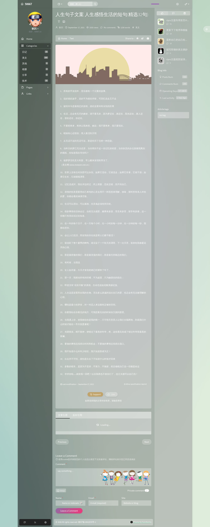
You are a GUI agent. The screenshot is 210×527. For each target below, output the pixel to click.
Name (59, 497)
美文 (35, 57)
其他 (35, 63)
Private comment (135, 490)
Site (123, 497)
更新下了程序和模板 (177, 30)
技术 (35, 80)
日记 (35, 51)
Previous (62, 441)
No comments (109, 27)
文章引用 (62, 415)
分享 (35, 74)
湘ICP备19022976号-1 (87, 522)
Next (146, 441)
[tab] (162, 13)
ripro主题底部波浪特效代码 (180, 59)
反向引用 (77, 415)
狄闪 (61, 27)
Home (62, 38)
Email (92, 497)
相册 (35, 69)
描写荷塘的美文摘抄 (177, 49)
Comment (61, 464)
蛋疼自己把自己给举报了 (179, 39)
